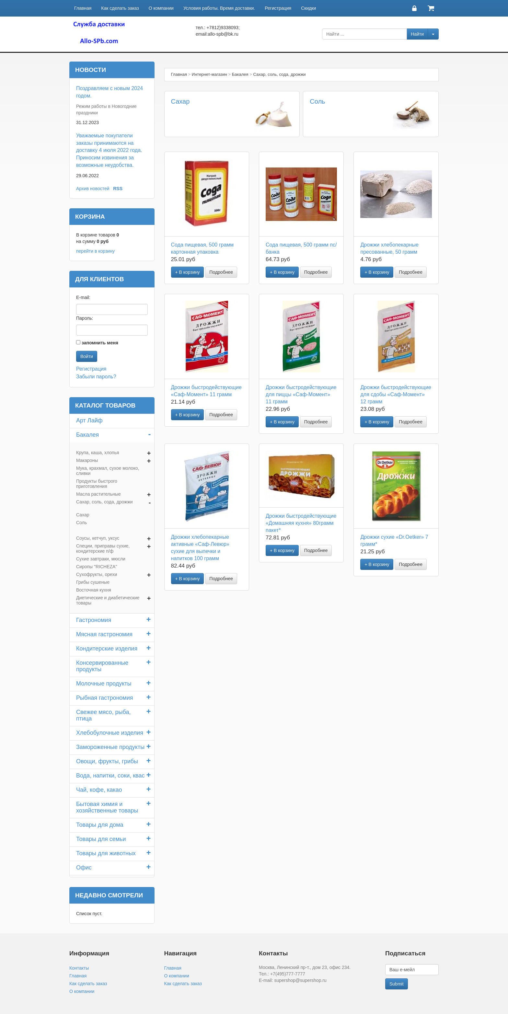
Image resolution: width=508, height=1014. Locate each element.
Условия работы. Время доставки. (219, 8)
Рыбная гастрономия (104, 698)
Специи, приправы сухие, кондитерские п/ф (103, 548)
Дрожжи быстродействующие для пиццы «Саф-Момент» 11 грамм (301, 394)
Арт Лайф (89, 420)
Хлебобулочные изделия (109, 733)
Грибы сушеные (93, 582)
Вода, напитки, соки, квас (110, 775)
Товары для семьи (101, 839)
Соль (317, 101)
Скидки (308, 8)
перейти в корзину (95, 251)
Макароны (87, 460)
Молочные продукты (104, 683)
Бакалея (87, 435)
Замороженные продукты (110, 747)
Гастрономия (93, 620)
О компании (161, 8)
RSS (117, 188)
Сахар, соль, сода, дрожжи (104, 501)
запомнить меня (100, 342)
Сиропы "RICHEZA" (96, 566)
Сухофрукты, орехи (96, 574)
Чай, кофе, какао (99, 790)
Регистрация (278, 8)
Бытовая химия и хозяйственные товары (107, 807)
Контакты (79, 968)
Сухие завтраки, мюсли (100, 558)
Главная (82, 8)
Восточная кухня (93, 590)
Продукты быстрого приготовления (96, 483)
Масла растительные (98, 494)
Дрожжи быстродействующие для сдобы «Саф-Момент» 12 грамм (395, 394)
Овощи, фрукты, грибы (107, 761)
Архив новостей (93, 188)
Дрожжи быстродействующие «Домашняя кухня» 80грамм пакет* (301, 523)
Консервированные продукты (102, 666)
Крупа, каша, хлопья (97, 452)
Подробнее (221, 272)
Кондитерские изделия (106, 648)
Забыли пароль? (96, 376)
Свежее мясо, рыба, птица (103, 715)
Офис (84, 867)
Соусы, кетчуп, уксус (97, 538)
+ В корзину (187, 272)
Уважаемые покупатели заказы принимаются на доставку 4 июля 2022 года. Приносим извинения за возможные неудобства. (109, 150)
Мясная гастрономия (104, 634)
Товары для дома (99, 825)
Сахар (180, 101)
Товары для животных (106, 853)
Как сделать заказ (120, 8)
